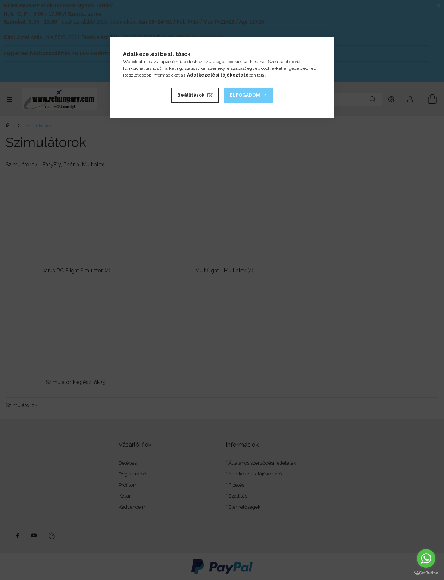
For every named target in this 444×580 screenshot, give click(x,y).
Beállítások (190, 95)
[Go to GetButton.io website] (426, 572)
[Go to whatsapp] (426, 558)
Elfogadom (245, 95)
